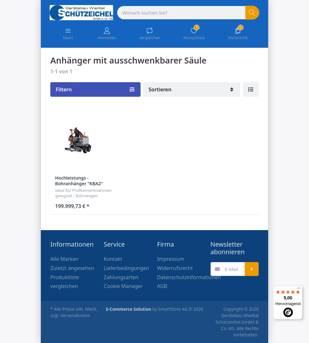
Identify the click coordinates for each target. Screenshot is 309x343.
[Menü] (299, 289)
